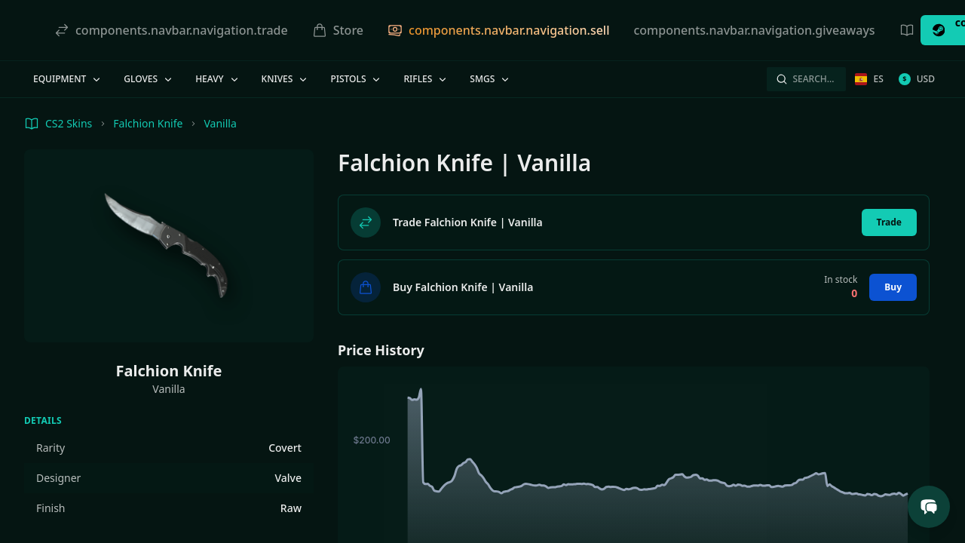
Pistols (356, 78)
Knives (286, 78)
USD (917, 78)
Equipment (68, 78)
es (869, 78)
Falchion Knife (147, 123)
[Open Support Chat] (929, 507)
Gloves (149, 78)
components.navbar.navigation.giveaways (754, 30)
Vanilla (220, 123)
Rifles (426, 78)
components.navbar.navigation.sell (498, 30)
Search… (805, 78)
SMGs (490, 78)
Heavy (217, 78)
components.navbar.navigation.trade (171, 30)
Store (337, 30)
